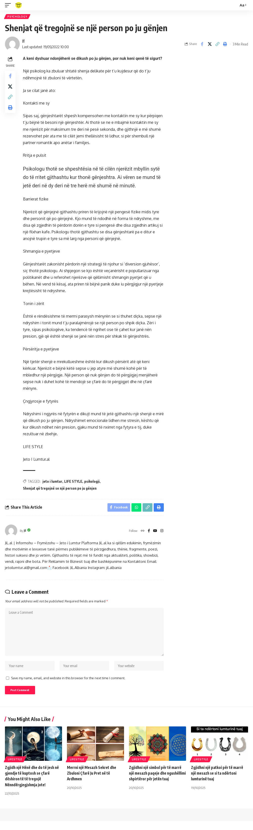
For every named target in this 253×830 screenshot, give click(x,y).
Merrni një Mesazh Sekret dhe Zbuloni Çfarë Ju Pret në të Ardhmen (93, 782)
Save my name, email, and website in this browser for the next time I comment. (68, 686)
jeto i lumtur (53, 482)
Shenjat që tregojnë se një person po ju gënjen (61, 489)
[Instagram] (161, 532)
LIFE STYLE (74, 482)
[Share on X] (209, 45)
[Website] (141, 532)
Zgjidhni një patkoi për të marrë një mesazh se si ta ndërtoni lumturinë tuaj (219, 782)
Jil (23, 41)
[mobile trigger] (9, 5)
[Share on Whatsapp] (135, 509)
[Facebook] (147, 532)
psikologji (93, 482)
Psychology (17, 17)
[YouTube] (154, 532)
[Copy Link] (217, 45)
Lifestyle (15, 768)
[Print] (225, 45)
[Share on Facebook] (202, 45)
